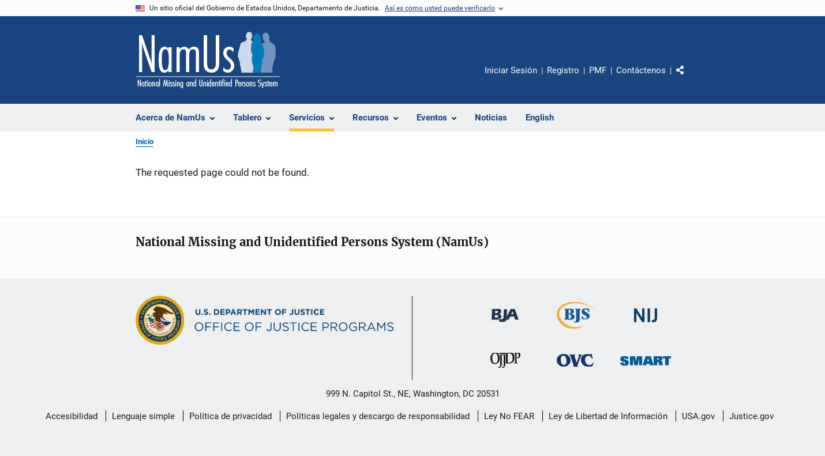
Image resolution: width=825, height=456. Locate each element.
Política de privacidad (230, 416)
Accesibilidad (71, 416)
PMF (597, 70)
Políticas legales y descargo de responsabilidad (378, 416)
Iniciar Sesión (511, 70)
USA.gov (698, 416)
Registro (563, 70)
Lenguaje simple (143, 416)
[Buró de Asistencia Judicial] (505, 324)
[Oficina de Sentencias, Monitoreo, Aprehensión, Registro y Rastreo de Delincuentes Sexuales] (645, 367)
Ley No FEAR (509, 416)
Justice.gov (751, 416)
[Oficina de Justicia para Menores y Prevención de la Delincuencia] (505, 370)
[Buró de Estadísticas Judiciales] (575, 330)
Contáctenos (641, 70)
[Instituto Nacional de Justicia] (645, 324)
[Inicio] (208, 60)
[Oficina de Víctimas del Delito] (575, 368)
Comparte (690, 78)
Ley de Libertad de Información (608, 416)
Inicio (144, 141)
